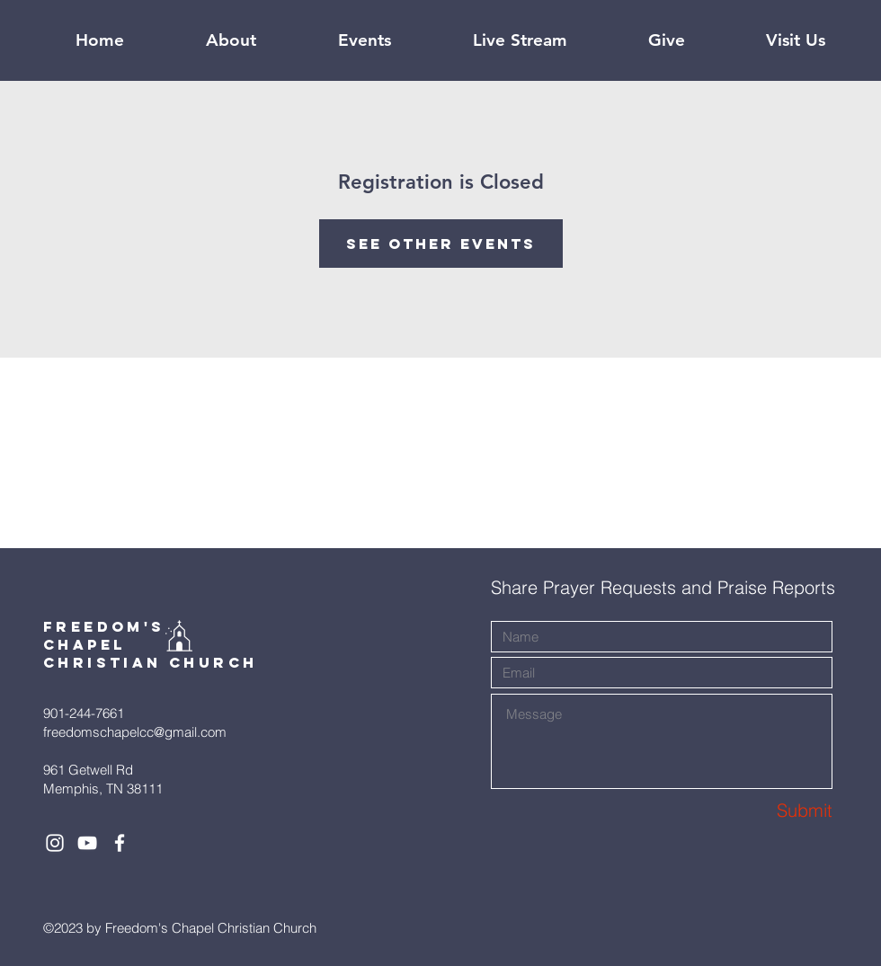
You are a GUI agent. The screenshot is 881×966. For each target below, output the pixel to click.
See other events (441, 244)
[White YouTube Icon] (87, 843)
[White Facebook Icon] (119, 843)
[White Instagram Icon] (55, 843)
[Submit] (768, 810)
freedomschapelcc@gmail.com (135, 731)
